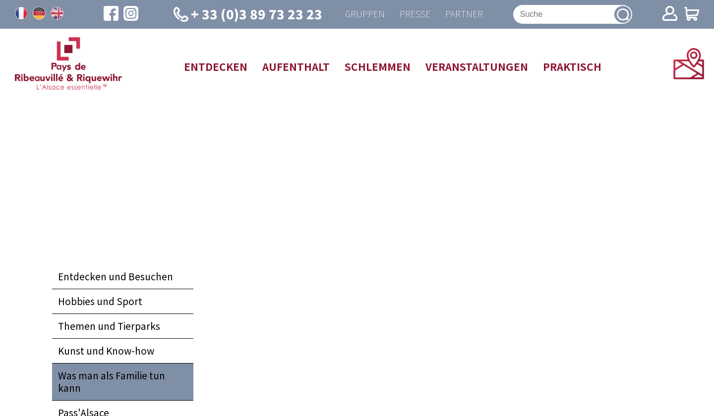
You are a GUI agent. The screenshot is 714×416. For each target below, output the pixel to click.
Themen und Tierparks (109, 326)
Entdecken (215, 66)
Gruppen (365, 14)
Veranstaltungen (476, 66)
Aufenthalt (296, 66)
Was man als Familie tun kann (111, 381)
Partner (464, 14)
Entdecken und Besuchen (115, 276)
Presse (415, 14)
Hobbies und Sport (100, 301)
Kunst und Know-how (106, 351)
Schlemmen (378, 66)
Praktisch (572, 66)
